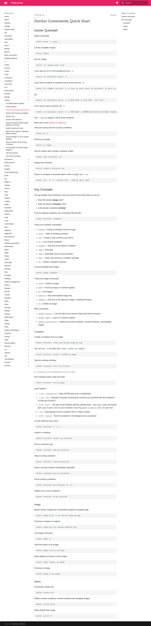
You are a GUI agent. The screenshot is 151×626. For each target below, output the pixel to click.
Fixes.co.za (8, 13)
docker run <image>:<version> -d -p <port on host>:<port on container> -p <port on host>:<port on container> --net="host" (76, 88)
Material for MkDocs (18, 623)
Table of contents (128, 13)
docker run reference (57, 123)
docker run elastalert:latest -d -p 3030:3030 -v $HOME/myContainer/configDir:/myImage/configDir (76, 112)
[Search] (134, 3)
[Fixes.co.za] (5, 2)
